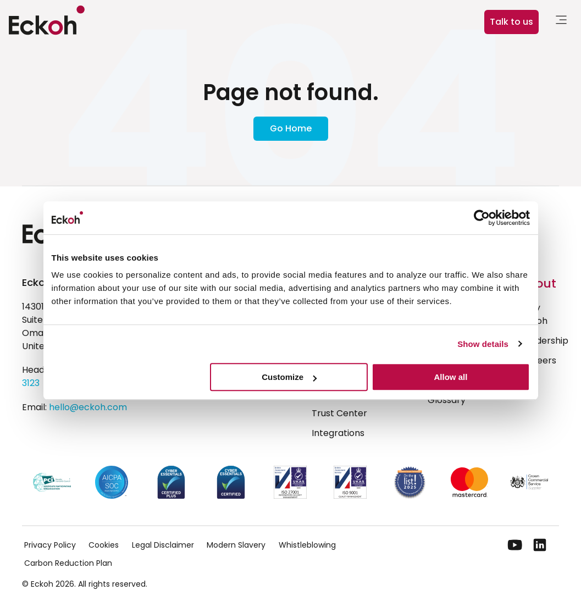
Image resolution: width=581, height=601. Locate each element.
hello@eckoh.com (88, 407)
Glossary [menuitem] (447, 400)
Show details (482, 344)
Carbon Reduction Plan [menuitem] (68, 563)
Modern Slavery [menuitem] (236, 544)
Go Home (291, 128)
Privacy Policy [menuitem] (50, 544)
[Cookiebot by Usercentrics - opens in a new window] (482, 217)
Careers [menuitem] (538, 360)
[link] (561, 21)
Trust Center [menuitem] (339, 413)
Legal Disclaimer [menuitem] (163, 544)
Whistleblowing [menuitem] (307, 544)
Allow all (451, 377)
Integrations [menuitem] (338, 433)
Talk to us (511, 21)
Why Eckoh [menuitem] (534, 314)
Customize (289, 377)
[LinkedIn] (540, 545)
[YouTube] (515, 545)
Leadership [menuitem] (544, 340)
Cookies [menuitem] (103, 544)
